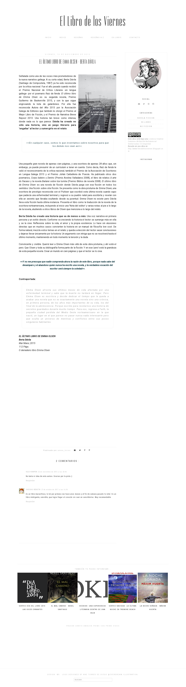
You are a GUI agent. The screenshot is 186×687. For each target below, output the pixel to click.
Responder (30, 481)
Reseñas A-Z (97, 37)
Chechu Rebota (33, 489)
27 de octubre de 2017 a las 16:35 (54, 490)
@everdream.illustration (123, 674)
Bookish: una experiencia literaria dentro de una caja (92, 609)
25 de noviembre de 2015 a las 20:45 (52, 472)
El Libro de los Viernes (93, 21)
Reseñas (78, 37)
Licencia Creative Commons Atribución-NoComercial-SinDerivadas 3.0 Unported (145, 141)
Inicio (48, 37)
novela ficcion (146, 118)
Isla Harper (31, 472)
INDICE (62, 37)
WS (58, 674)
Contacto (134, 37)
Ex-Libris (116, 37)
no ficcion (146, 126)
